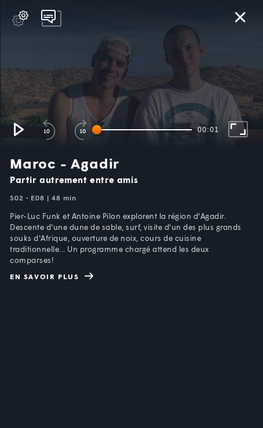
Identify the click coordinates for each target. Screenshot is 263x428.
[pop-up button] (20, 18)
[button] (18, 129)
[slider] (144, 129)
